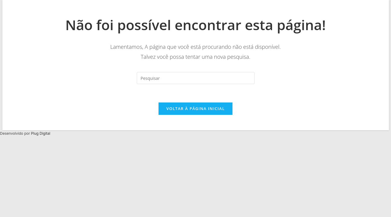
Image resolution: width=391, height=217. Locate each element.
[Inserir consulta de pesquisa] (196, 78)
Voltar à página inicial (195, 108)
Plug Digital (40, 133)
